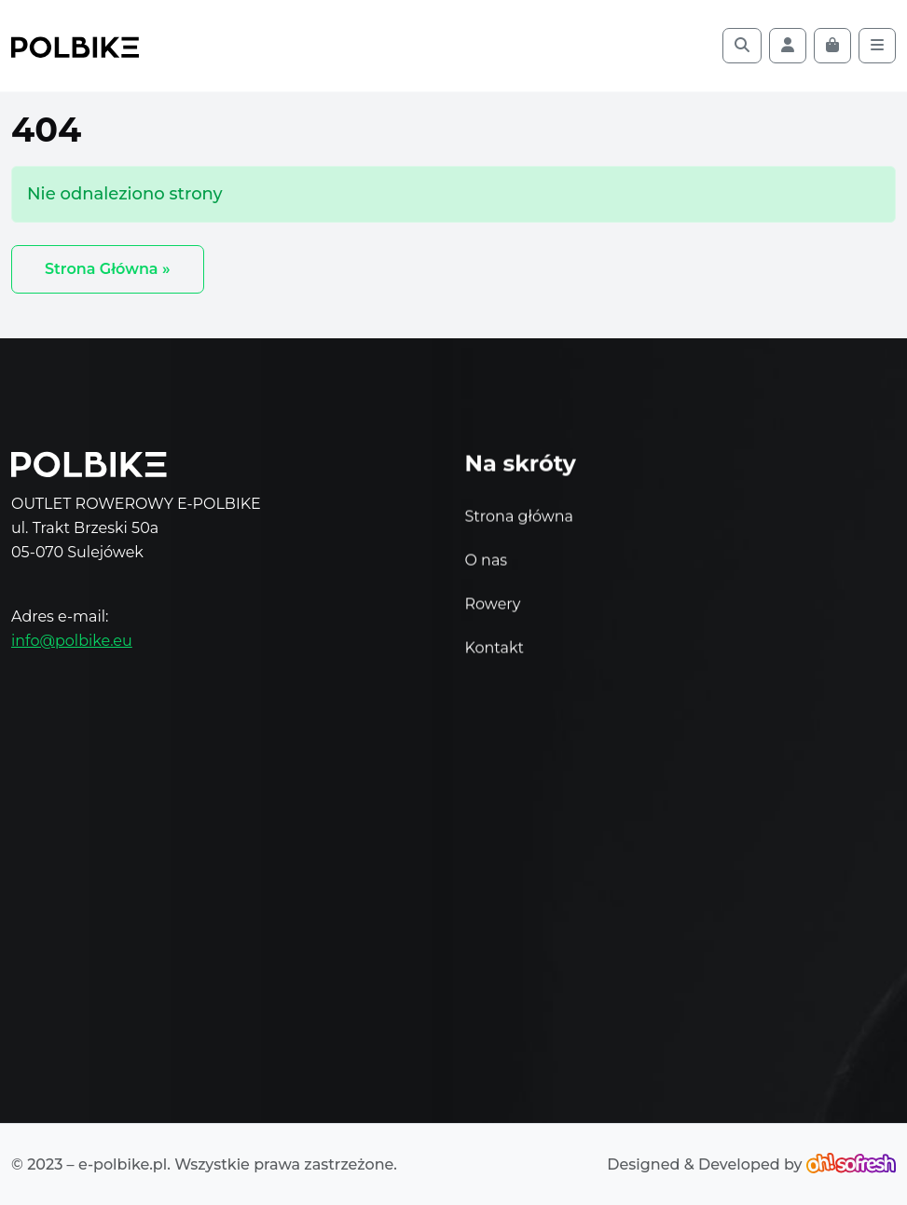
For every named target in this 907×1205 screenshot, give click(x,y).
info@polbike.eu (71, 641)
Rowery (493, 607)
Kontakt (495, 651)
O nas (486, 563)
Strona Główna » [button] (108, 269)
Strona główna (519, 519)
